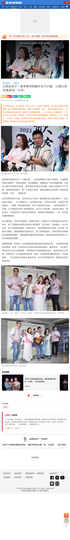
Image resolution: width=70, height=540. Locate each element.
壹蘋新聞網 (6, 83)
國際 (35, 7)
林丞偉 (20, 100)
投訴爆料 (18, 477)
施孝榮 (5, 407)
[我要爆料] (66, 515)
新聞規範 (40, 473)
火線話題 (63, 7)
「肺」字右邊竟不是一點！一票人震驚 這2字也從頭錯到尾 (33, 36)
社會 (30, 7)
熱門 (7, 7)
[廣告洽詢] (66, 520)
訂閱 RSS (9, 428)
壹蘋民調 (55, 7)
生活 (25, 7)
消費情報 (29, 477)
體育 (48, 7)
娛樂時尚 (13, 7)
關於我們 (7, 473)
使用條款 (7, 477)
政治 (20, 7)
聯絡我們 (18, 473)
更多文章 (17, 428)
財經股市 (42, 7)
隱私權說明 (29, 473)
